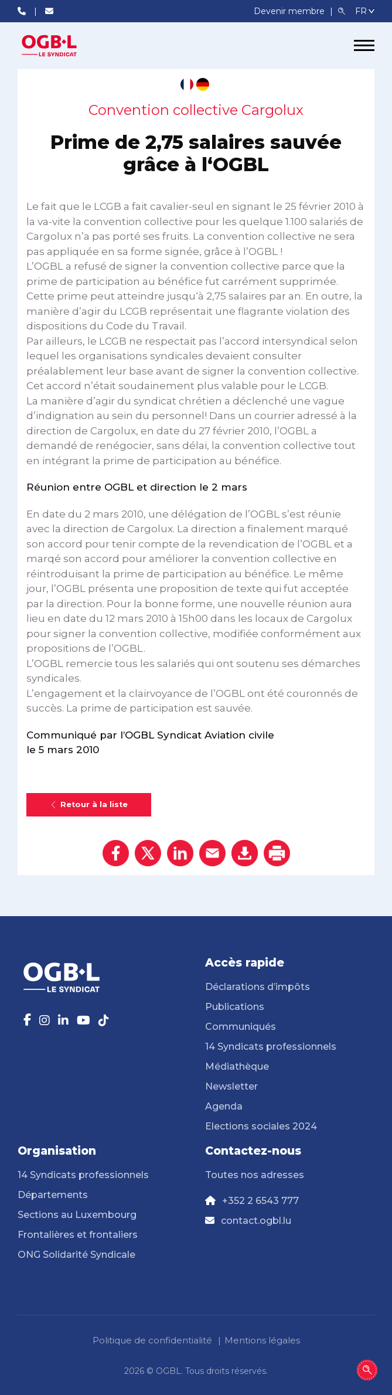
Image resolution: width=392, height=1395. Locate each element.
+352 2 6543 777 (260, 1200)
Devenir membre (290, 11)
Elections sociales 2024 (261, 1126)
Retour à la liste (89, 804)
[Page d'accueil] (61, 45)
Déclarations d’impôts (257, 986)
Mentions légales (262, 1340)
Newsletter (231, 1086)
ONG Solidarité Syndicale (76, 1254)
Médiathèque (237, 1066)
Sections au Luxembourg (77, 1214)
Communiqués (240, 1026)
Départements (53, 1194)
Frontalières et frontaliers (78, 1234)
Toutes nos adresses (254, 1174)
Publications (234, 1006)
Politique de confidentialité (152, 1340)
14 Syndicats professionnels (270, 1046)
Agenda (224, 1106)
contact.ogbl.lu (256, 1220)
